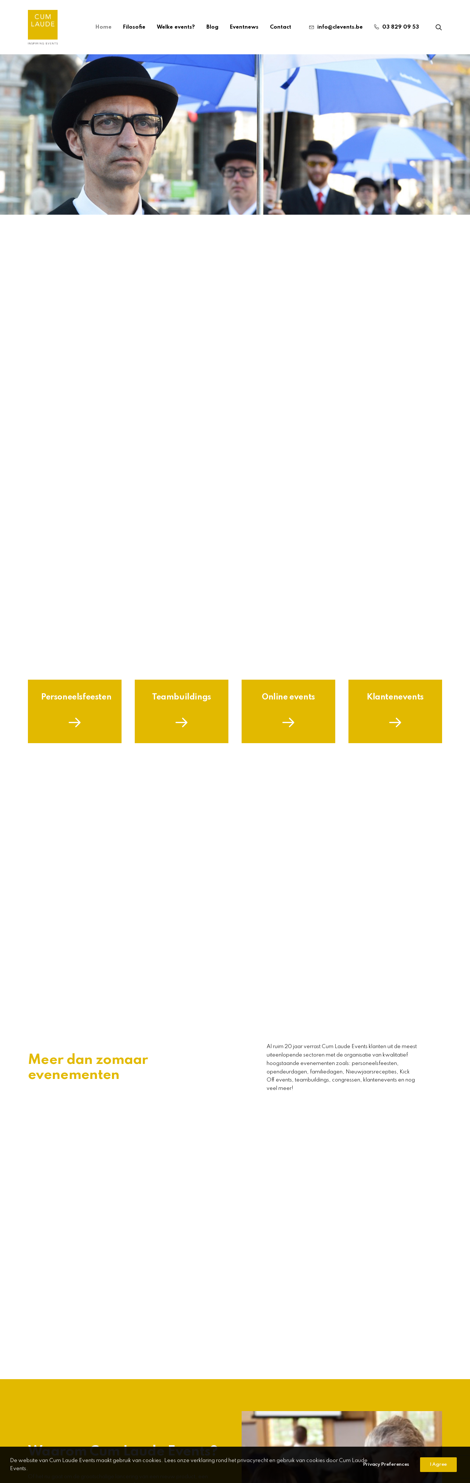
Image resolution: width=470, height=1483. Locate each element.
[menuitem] (103, 27)
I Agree (438, 1471)
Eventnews (244, 27)
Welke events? (176, 27)
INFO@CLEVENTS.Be (230, 1434)
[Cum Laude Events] (43, 27)
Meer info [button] (235, 1099)
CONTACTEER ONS (281, 1434)
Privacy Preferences (386, 1471)
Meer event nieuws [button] (69, 1347)
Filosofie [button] (55, 563)
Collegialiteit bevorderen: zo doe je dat (225, 1276)
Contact (280, 27)
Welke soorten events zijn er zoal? (359, 1276)
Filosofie (134, 27)
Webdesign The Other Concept (309, 1442)
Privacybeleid (245, 1442)
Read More (59, 1316)
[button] (438, 27)
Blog (212, 27)
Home (103, 27)
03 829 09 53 (400, 27)
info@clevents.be (340, 27)
